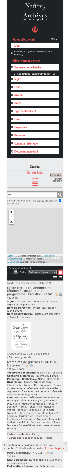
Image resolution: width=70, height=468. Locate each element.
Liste (60, 272)
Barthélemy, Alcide (20, 357)
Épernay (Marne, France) (21, 406)
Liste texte (55, 279)
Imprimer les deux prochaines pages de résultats (15, 273)
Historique (56, 181)
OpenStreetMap (15, 262)
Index (35, 178)
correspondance (25, 304)
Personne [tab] (18, 135)
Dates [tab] (16, 103)
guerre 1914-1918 (47, 375)
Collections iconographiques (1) (36, 73)
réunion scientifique (45, 301)
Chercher (35, 166)
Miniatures (60, 278)
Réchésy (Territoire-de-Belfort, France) (29, 416)
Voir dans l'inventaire (56, 294)
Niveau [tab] (17, 95)
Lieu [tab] (15, 119)
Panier (58, 179)
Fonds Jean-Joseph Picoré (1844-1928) (30, 283)
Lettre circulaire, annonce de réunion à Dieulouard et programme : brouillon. (30, 291)
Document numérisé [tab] (24, 151)
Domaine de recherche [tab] (26, 67)
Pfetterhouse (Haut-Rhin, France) (38, 413)
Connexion (56, 175)
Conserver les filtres (45, 201)
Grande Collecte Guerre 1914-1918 (28, 353)
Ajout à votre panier (60, 294)
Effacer (54, 39)
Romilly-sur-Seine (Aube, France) (26, 419)
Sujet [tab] (16, 79)
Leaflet (11, 256)
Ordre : (23, 272)
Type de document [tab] (23, 111)
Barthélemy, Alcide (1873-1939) (41, 379)
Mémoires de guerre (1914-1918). (34, 363)
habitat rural (47, 466)
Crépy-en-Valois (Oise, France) (37, 400)
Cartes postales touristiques (25, 437)
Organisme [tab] (19, 127)
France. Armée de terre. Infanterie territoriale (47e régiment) (34, 388)
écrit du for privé (52, 372)
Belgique (20, 397)
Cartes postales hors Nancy (23, 434)
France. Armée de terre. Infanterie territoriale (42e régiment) (29, 384)
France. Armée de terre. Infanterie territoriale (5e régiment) (34, 393)
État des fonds (35, 172)
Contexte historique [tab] (24, 143)
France (49, 437)
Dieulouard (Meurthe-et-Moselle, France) (33, 53)
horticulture (23, 301)
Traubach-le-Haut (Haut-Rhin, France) (34, 421)
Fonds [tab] (16, 87)
